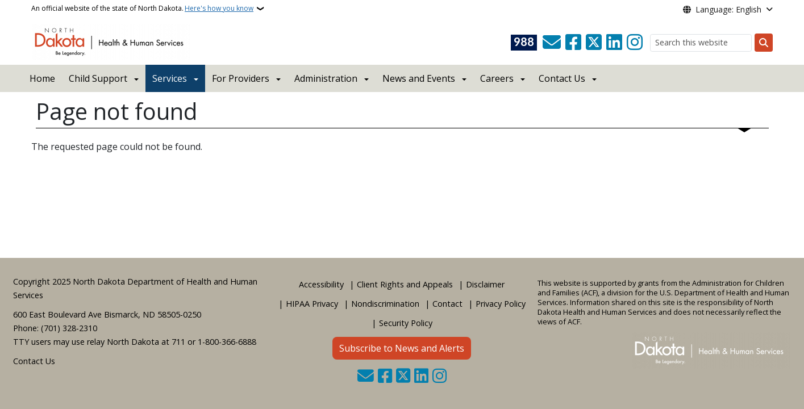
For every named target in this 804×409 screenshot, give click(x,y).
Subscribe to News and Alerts (401, 348)
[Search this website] (701, 43)
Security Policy (405, 323)
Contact (447, 303)
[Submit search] (764, 43)
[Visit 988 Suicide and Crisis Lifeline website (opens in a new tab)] (524, 43)
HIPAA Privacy (312, 303)
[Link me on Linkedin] (614, 42)
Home (42, 78)
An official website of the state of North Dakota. (142, 8)
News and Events (418, 78)
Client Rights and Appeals (405, 284)
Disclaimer (485, 284)
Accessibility (321, 284)
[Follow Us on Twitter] (594, 42)
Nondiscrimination (385, 303)
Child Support (98, 78)
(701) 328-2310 (69, 328)
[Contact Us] (552, 42)
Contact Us (34, 361)
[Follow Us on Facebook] (573, 42)
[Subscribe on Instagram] (635, 42)
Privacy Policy (501, 303)
